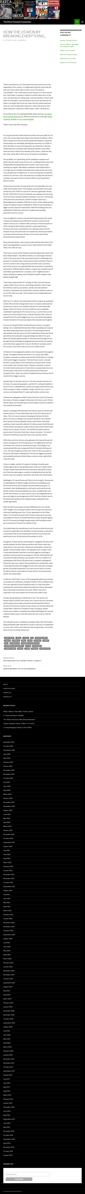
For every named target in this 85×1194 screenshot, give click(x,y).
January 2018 (8, 1055)
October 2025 (8, 746)
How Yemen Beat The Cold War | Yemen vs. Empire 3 (28, 659)
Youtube (13, 119)
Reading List (7, 697)
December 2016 (8, 1107)
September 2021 (9, 886)
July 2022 (6, 850)
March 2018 (7, 1047)
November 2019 (8, 975)
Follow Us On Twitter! (67, 50)
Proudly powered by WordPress (12, 1191)
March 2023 (7, 826)
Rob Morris (37, 646)
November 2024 (8, 774)
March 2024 (7, 794)
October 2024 (8, 778)
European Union (41, 638)
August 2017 (7, 1075)
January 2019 (8, 1007)
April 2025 (6, 758)
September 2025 (9, 750)
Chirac (26, 638)
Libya (30, 640)
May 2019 (6, 991)
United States (45, 648)
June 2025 (7, 754)
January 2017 (8, 1103)
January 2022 (8, 870)
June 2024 (7, 786)
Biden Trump (9, 638)
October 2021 (8, 882)
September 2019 (9, 983)
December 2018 (8, 1011)
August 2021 (7, 890)
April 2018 (6, 1043)
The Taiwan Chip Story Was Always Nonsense (19, 719)
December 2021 (8, 874)
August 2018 (7, 1027)
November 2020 (8, 927)
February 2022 (8, 866)
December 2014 (8, 1131)
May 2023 (6, 818)
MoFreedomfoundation (30, 643)
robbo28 (23, 40)
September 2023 (9, 806)
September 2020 (9, 935)
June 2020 (7, 947)
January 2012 (8, 1155)
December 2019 (8, 971)
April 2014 (6, 1143)
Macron (38, 640)
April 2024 (6, 790)
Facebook (6, 119)
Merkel (46, 640)
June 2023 (7, 814)
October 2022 (8, 838)
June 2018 (7, 1035)
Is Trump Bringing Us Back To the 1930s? (17, 727)
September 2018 (9, 1023)
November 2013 (8, 1147)
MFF (6, 643)
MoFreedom (15, 643)
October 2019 (8, 979)
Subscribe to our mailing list (17, 1170)
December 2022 (8, 834)
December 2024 (8, 770)
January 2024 (8, 798)
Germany (16, 640)
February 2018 (8, 1051)
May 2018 (6, 1039)
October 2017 (8, 1067)
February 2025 (8, 762)
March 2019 (7, 999)
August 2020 (7, 939)
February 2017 (8, 1099)
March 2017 (7, 1095)
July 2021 (6, 894)
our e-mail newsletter (26, 119)
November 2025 (8, 742)
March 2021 (7, 910)
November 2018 (8, 1015)
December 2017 (8, 1059)
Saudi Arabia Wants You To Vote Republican (28, 667)
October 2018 (8, 1019)
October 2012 (8, 1151)
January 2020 (8, 967)
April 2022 (6, 858)
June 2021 (7, 898)
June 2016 (7, 1111)
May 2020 (6, 951)
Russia (20, 648)
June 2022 (7, 854)
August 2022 (7, 846)
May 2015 (6, 1127)
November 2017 (8, 1063)
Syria (27, 648)
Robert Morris (10, 648)
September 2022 (9, 842)
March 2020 (7, 959)
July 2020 (6, 943)
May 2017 (6, 1087)
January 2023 (8, 830)
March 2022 (7, 862)
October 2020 (8, 931)
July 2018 (6, 1031)
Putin (28, 646)
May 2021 (6, 902)
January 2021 (8, 918)
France (7, 640)
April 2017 (6, 1091)
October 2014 (8, 1135)
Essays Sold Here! (9, 688)
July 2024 (6, 782)
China (18, 638)
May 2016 (6, 1115)
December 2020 (8, 922)
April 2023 (6, 822)
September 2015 (9, 1119)
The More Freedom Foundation (17, 22)
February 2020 (8, 963)
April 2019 (6, 995)
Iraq (23, 640)
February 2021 (8, 914)
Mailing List (7, 692)
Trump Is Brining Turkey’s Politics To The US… (19, 723)
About (5, 684)
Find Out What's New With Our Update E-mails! (69, 45)
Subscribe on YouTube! (68, 58)
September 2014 (9, 1139)
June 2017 (7, 1083)
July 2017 (6, 1079)
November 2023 (8, 802)
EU (32, 638)
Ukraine (34, 648)
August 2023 (7, 810)
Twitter (49, 116)
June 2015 (7, 1123)
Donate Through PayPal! (68, 40)
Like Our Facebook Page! (68, 54)
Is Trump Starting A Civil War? (13, 715)
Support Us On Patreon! (68, 62)
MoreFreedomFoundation (14, 646)
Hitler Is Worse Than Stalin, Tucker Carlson (18, 711)
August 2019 (7, 987)
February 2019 (8, 1003)
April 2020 (6, 955)
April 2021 (6, 906)
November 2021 (8, 878)
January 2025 (8, 766)
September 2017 (9, 1071)
